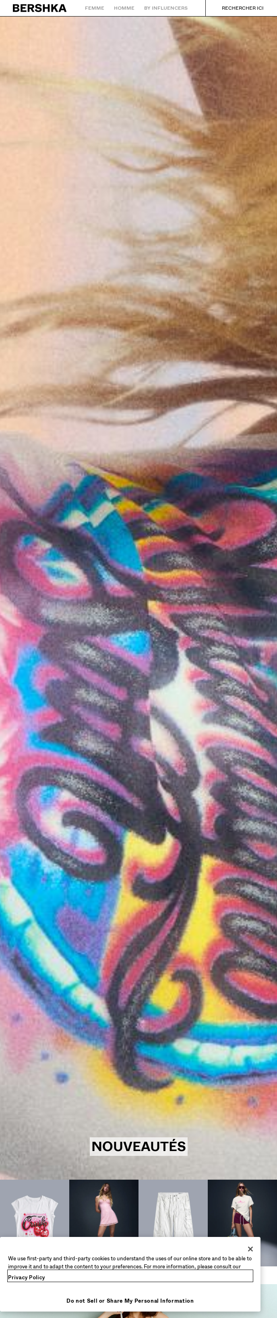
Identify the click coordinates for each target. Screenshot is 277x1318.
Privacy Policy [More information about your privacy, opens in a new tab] (26, 1277)
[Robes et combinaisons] (103, 1232)
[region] (130, 1274)
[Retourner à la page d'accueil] (40, 8)
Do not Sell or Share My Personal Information (130, 1301)
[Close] (250, 1249)
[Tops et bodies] (34, 1227)
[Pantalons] (173, 1227)
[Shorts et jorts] (242, 1232)
